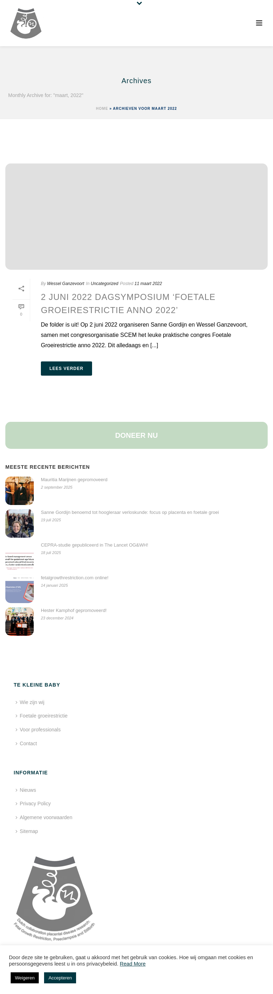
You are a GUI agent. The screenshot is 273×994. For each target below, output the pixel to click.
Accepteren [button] (60, 977)
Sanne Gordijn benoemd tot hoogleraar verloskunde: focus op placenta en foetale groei (130, 512)
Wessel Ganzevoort (65, 283)
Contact (26, 743)
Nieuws (26, 790)
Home (102, 109)
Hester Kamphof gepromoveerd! (74, 610)
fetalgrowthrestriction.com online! (74, 577)
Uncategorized (104, 283)
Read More (133, 964)
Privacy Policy (33, 803)
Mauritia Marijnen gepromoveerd (74, 479)
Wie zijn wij (30, 702)
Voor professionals (38, 729)
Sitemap (27, 831)
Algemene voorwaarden (44, 817)
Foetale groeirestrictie (42, 716)
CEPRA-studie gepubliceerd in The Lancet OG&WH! (94, 545)
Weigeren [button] (24, 977)
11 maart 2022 (148, 283)
